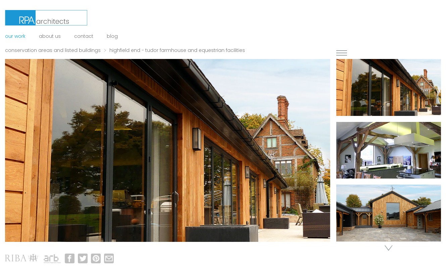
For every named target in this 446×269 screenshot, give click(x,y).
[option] (167, 150)
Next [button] (388, 248)
